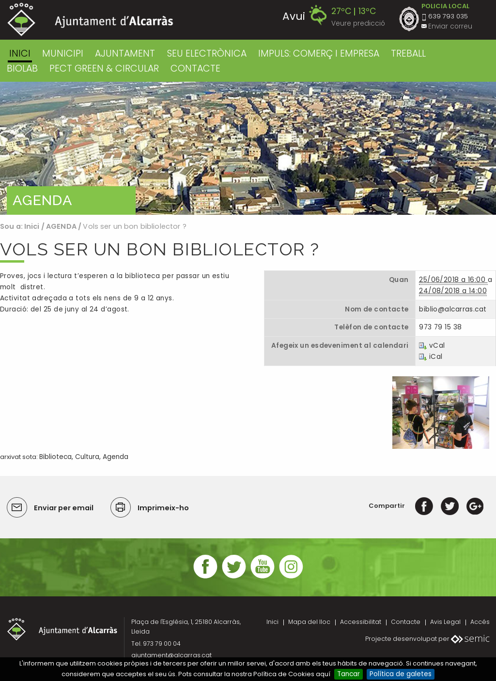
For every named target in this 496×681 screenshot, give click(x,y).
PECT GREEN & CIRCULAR (104, 68)
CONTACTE (195, 68)
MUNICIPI (62, 53)
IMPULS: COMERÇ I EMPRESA (318, 53)
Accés (480, 622)
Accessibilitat (360, 622)
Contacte (405, 622)
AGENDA (61, 226)
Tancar (348, 674)
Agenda (115, 456)
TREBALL (408, 53)
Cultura (87, 456)
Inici (20, 53)
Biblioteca (55, 456)
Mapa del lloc (309, 622)
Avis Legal (445, 622)
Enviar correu (450, 26)
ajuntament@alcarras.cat (171, 655)
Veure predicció (358, 23)
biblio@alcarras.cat (452, 309)
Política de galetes (401, 674)
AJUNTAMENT (125, 53)
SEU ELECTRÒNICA (207, 53)
